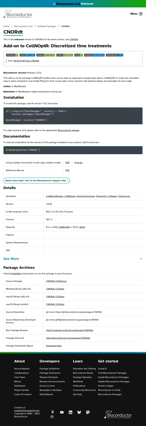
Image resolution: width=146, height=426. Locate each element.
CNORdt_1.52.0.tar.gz (56, 281)
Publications (79, 385)
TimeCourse (124, 196)
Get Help (77, 394)
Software (112, 196)
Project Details (21, 390)
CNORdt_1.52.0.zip (55, 288)
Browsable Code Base (50, 390)
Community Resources (84, 390)
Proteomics (101, 196)
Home (6, 26)
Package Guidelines (50, 368)
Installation (16, 273)
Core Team (19, 377)
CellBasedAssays (54, 196)
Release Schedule (49, 377)
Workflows (78, 381)
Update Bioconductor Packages (114, 381)
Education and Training (84, 368)
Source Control (47, 385)
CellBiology (70, 196)
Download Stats (54, 345)
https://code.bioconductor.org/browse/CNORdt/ (69, 330)
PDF (67, 162)
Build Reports (46, 394)
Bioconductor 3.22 (68, 3)
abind (82, 227)
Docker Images (105, 385)
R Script (78, 162)
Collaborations (21, 373)
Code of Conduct (22, 394)
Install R (102, 368)
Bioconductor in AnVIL (109, 390)
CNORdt (74, 39)
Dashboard (19, 385)
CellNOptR (63, 227)
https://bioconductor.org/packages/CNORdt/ (68, 338)
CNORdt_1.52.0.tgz (55, 296)
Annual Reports (22, 368)
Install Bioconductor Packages (113, 377)
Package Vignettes (82, 377)
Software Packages (46, 26)
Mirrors (17, 381)
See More (11, 258)
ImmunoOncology (86, 196)
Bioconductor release (68, 130)
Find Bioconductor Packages (112, 373)
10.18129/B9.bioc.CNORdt (26, 60)
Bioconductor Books (83, 373)
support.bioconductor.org (26, 410)
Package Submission (50, 373)
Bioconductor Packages (110, 394)
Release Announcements (52, 381)
